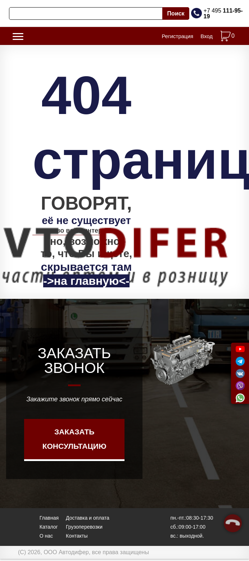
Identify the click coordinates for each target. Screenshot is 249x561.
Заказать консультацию (74, 443)
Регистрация (177, 38)
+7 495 (223, 13)
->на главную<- (86, 285)
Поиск (176, 13)
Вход (206, 38)
